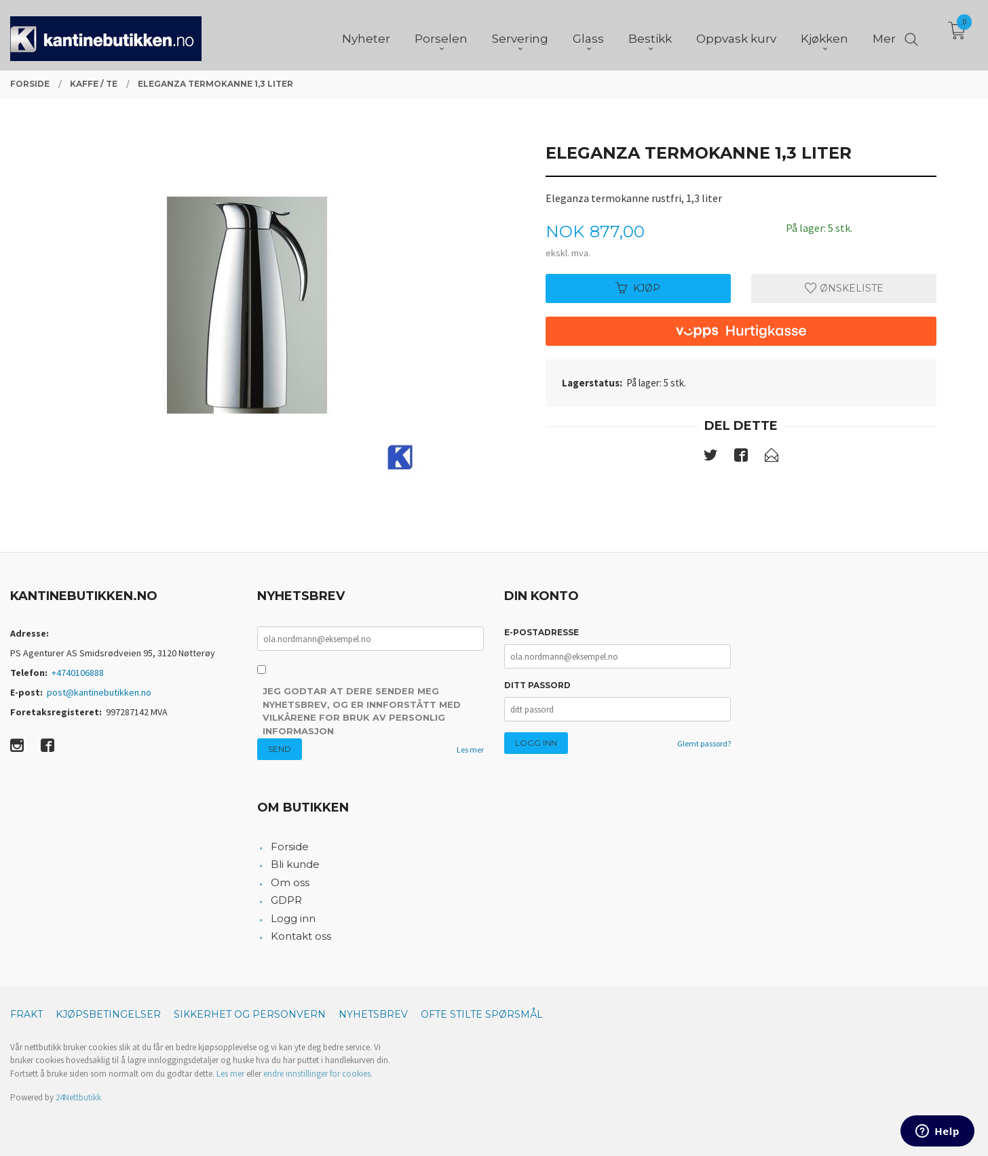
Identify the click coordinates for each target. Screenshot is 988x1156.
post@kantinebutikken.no (99, 692)
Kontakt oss (301, 936)
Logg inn (293, 918)
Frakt (26, 1014)
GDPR (286, 900)
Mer (884, 34)
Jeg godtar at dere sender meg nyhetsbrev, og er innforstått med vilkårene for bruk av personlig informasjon (362, 710)
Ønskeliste (844, 288)
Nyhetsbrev (373, 1014)
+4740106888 (78, 672)
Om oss (290, 882)
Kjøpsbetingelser (108, 1014)
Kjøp (637, 288)
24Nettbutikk (78, 1097)
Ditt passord (537, 685)
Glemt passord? (704, 743)
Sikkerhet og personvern (250, 1014)
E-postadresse (541, 632)
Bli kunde (295, 864)
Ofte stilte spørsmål (482, 1014)
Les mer (470, 749)
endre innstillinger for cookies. (318, 1073)
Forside (290, 846)
